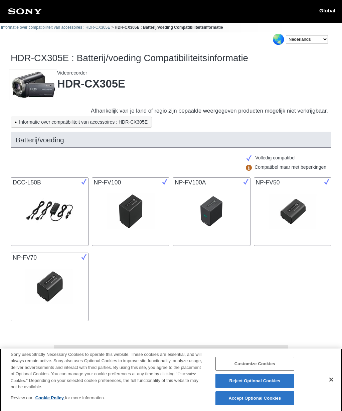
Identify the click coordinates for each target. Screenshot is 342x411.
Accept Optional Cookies (254, 401)
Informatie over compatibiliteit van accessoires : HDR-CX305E (55, 27)
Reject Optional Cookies (255, 383)
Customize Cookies (254, 366)
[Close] (331, 382)
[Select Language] (307, 39)
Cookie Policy (50, 400)
